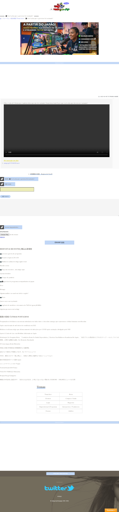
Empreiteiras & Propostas (48, 410)
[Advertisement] (59, 79)
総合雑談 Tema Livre (17, 18)
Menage (2, 293)
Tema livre (48, 398)
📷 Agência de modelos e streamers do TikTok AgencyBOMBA (20, 309)
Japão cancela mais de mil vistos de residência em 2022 (18, 329)
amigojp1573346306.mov (12, 163)
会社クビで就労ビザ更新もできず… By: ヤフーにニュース (18, 355)
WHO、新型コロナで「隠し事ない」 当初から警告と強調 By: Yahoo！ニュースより (26, 359)
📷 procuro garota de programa (11, 257)
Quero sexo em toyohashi (8, 305)
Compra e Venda (71, 402)
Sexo (1, 289)
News (71, 398)
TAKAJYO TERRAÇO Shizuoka (10, 375)
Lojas (48, 406)
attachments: (4, 235)
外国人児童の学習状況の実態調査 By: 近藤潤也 (14, 351)
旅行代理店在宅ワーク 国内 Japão (10, 363)
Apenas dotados (5, 277)
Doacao (48, 414)
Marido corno (4, 269)
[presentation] (15, 228)
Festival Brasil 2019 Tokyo (8, 371)
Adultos (70, 414)
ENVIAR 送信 (59, 246)
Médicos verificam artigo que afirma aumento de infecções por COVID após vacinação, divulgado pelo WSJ (35, 333)
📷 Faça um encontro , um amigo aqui (12, 273)
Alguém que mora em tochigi (9, 313)
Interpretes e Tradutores (70, 410)
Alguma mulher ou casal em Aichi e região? (14, 297)
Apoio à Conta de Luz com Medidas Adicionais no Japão (18, 337)
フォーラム (5, 18)
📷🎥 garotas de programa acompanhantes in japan (17, 285)
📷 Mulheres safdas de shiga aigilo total (13, 265)
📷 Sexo (2, 301)
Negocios (71, 406)
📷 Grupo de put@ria (7, 281)
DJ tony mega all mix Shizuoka (10, 347)
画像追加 (2, 241)
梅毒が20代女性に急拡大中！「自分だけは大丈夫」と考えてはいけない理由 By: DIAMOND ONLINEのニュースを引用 (37, 383)
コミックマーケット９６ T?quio (10, 367)
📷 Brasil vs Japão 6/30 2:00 (9, 261)
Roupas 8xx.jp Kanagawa (8, 379)
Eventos (48, 402)
